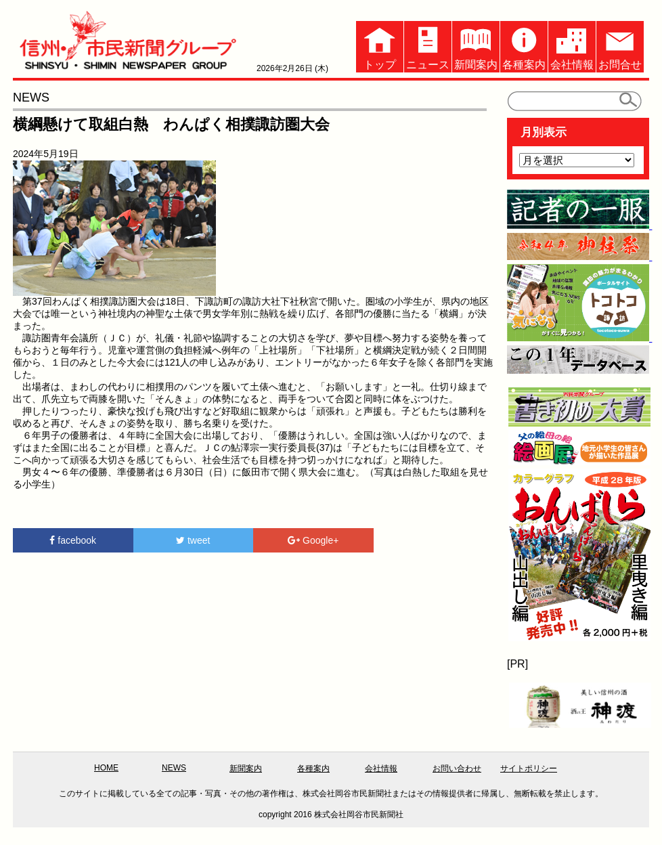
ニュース (427, 45)
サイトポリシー (528, 768)
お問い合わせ (457, 768)
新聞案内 (476, 45)
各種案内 (524, 45)
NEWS (174, 768)
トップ (379, 45)
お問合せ (620, 45)
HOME (106, 768)
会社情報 (572, 45)
